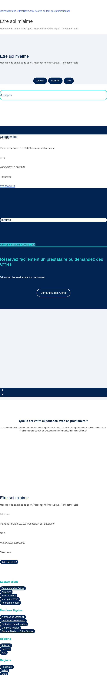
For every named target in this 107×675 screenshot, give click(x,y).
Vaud (4, 656)
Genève (5, 631)
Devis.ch (27, 11)
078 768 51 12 (7, 186)
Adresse (40, 80)
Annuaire (6, 574)
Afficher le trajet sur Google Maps (17, 244)
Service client (8, 578)
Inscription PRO (9, 581)
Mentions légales (10, 610)
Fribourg (5, 627)
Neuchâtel (6, 649)
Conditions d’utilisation (13, 603)
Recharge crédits (10, 585)
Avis (69, 80)
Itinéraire (55, 80)
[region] (53, 346)
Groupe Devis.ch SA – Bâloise (17, 613)
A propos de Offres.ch (12, 599)
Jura (3, 635)
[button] (53, 372)
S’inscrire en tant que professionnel (51, 11)
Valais (4, 652)
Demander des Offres (12, 571)
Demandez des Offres (11, 11)
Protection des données (14, 606)
